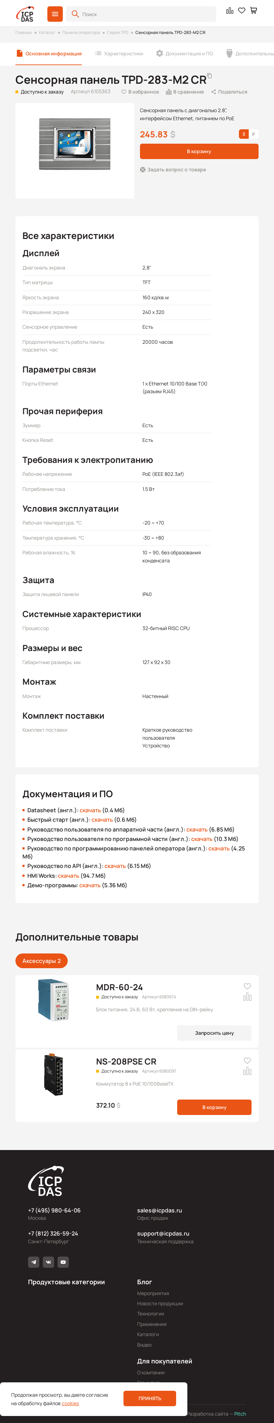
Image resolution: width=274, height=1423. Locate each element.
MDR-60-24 (119, 987)
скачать (90, 810)
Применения (152, 1324)
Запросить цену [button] (214, 1032)
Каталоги (148, 1334)
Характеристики (123, 53)
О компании (151, 1372)
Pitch (239, 1413)
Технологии (150, 1313)
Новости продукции (160, 1303)
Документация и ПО (189, 53)
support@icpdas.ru (163, 1233)
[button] (55, 14)
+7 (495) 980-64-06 (54, 1210)
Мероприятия (153, 1293)
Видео (144, 1344)
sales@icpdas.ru (159, 1210)
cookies (70, 1403)
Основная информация (54, 53)
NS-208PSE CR (126, 1061)
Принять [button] (150, 1398)
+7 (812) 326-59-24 (53, 1233)
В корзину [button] (199, 151)
